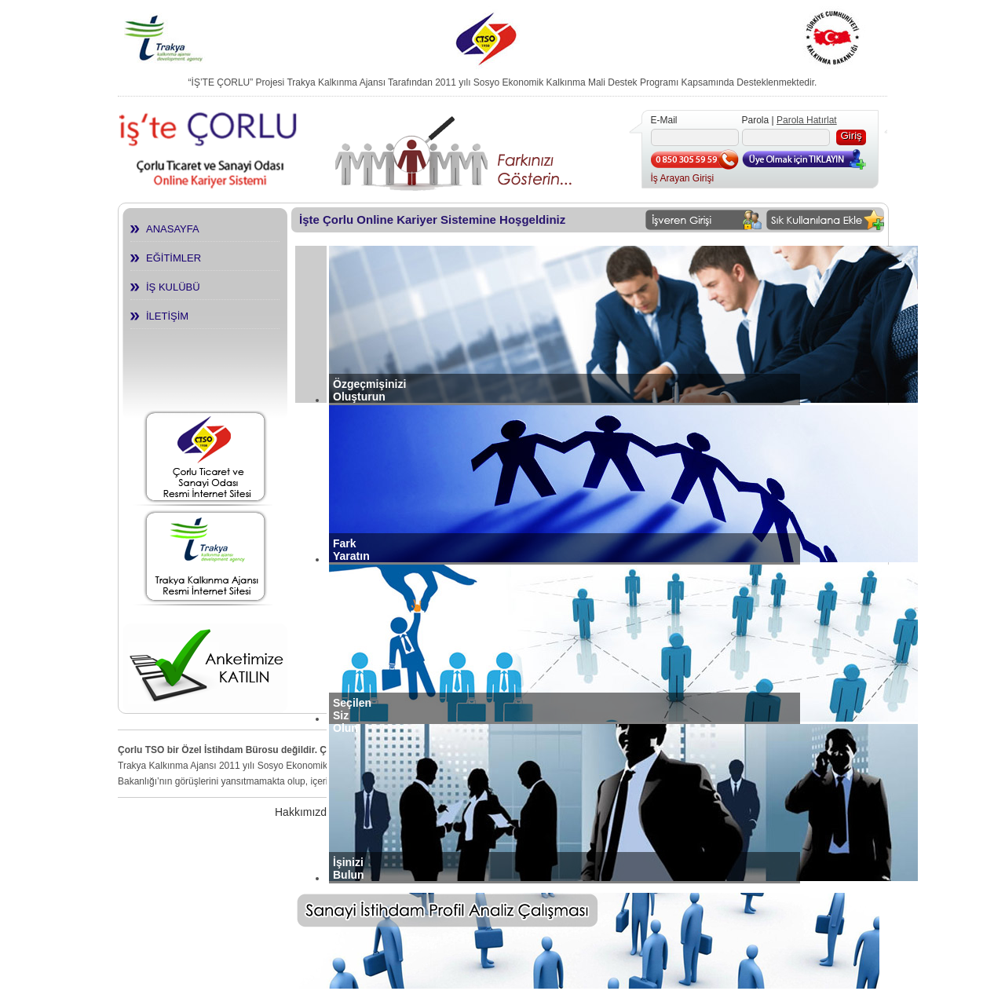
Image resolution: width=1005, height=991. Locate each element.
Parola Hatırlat (807, 120)
